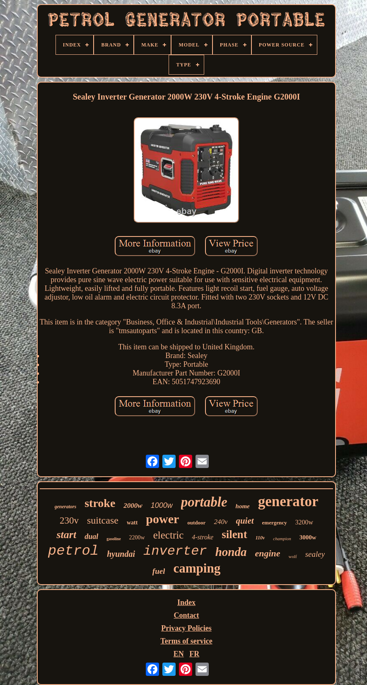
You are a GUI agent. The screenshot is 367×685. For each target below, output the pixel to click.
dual (91, 536)
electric (168, 535)
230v (69, 520)
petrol (73, 551)
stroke (100, 503)
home (243, 506)
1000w (162, 505)
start (66, 535)
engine (267, 553)
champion (282, 538)
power (162, 519)
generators (66, 506)
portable (204, 502)
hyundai (121, 553)
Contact (186, 615)
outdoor (196, 522)
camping (196, 568)
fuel (158, 571)
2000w (132, 505)
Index (186, 602)
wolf (293, 556)
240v (220, 522)
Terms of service (186, 641)
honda (231, 551)
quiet (245, 521)
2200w (137, 537)
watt (132, 522)
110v (260, 538)
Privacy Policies (186, 628)
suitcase (102, 520)
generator (288, 501)
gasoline (113, 538)
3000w (307, 537)
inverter (175, 551)
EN (179, 654)
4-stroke (202, 537)
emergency (274, 522)
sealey (315, 554)
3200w (304, 522)
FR (194, 654)
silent (234, 534)
